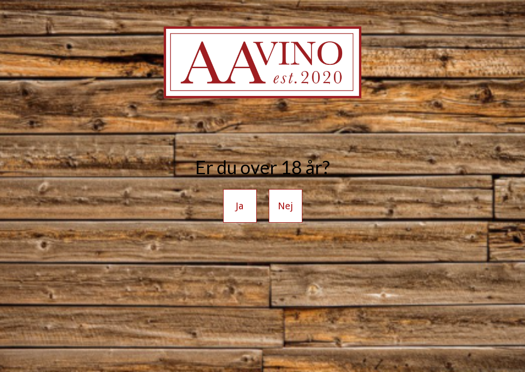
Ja (240, 206)
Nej (285, 206)
